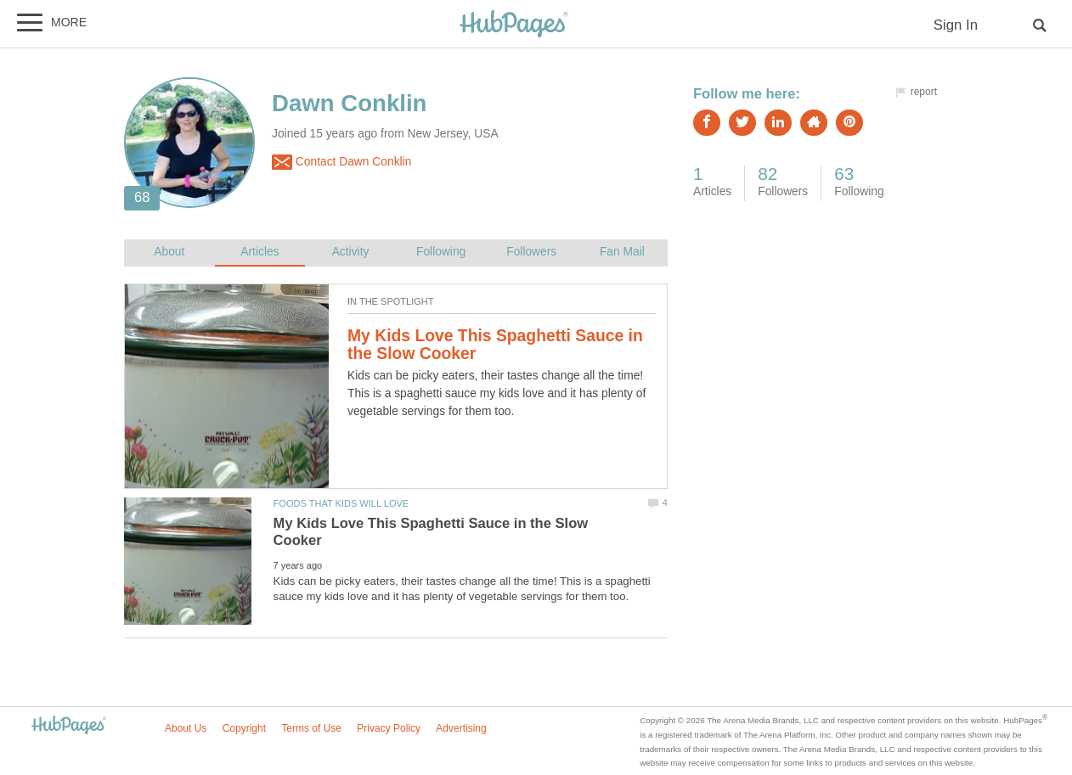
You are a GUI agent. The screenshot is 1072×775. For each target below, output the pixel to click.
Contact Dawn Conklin (341, 162)
